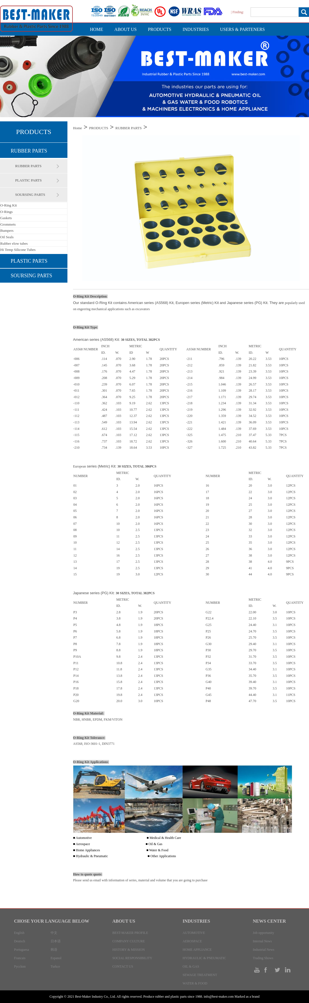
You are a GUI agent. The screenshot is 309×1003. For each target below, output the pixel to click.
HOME (96, 29)
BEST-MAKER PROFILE (130, 933)
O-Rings (6, 212)
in (287, 970)
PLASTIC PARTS (28, 180)
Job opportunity (263, 933)
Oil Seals (6, 237)
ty (258, 970)
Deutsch (19, 941)
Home (77, 128)
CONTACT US (122, 966)
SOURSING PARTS (30, 194)
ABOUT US (125, 29)
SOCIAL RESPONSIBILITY (132, 958)
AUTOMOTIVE (194, 933)
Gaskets (6, 218)
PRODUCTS (159, 29)
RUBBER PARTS (29, 151)
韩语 (54, 950)
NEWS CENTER (269, 921)
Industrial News (263, 950)
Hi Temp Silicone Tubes (18, 250)
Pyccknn (20, 966)
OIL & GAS (191, 966)
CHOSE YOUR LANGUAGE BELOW (51, 921)
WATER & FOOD (195, 983)
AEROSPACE (192, 941)
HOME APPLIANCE (197, 950)
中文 (54, 933)
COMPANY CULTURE (128, 941)
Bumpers (6, 230)
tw (277, 970)
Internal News (262, 941)
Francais (20, 958)
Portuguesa (21, 950)
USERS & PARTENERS (242, 29)
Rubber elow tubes (14, 243)
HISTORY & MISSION (128, 950)
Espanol (56, 958)
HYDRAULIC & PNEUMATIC (204, 958)
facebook (267, 970)
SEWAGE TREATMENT (200, 975)
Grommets (8, 224)
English (19, 933)
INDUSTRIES (196, 29)
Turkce (55, 966)
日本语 (56, 941)
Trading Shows (263, 958)
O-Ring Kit (8, 205)
